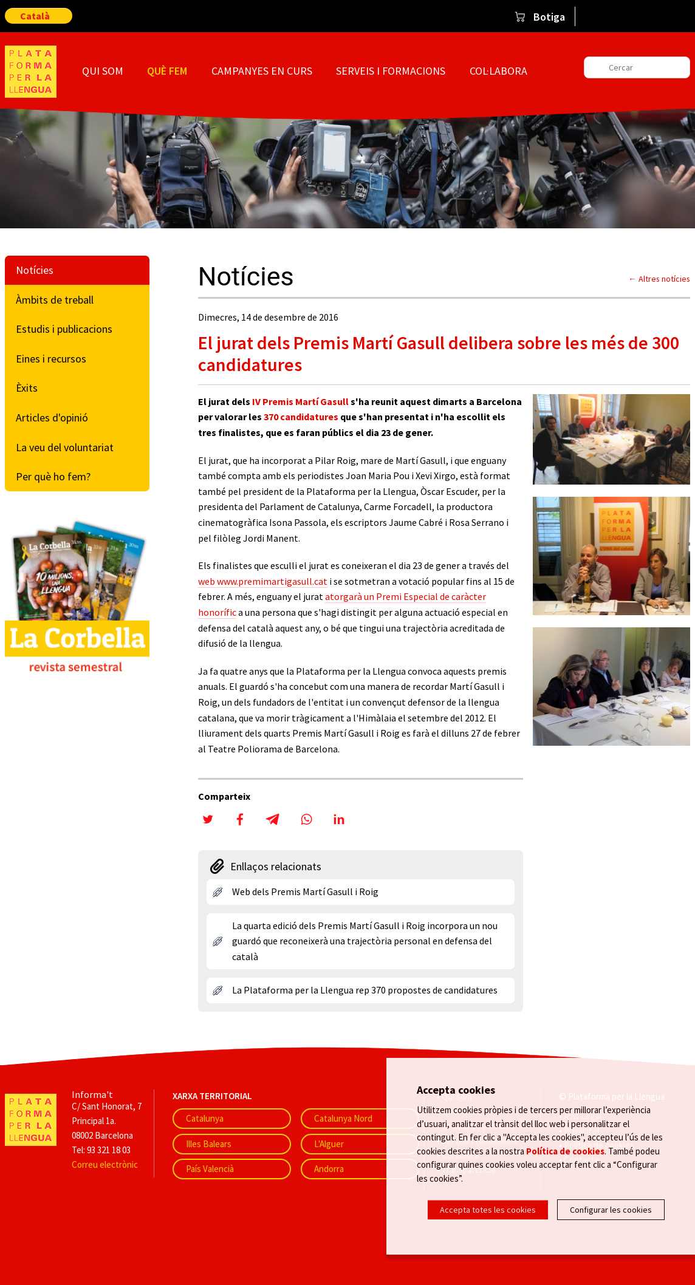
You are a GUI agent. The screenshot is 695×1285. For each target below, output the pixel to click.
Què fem (167, 71)
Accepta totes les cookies (488, 1209)
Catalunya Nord (343, 1118)
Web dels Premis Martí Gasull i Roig (305, 891)
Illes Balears (208, 1144)
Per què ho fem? (53, 476)
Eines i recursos (51, 359)
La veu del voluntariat (65, 447)
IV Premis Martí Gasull (300, 401)
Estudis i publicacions (64, 329)
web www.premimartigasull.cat (262, 581)
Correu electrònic (105, 1164)
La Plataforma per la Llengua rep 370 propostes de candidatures (365, 990)
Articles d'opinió (52, 417)
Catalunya (205, 1118)
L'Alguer (329, 1144)
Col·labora (498, 71)
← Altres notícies (659, 278)
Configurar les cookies (611, 1209)
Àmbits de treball (55, 300)
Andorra (329, 1168)
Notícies (34, 270)
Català (35, 16)
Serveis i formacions (390, 71)
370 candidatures (301, 417)
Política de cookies (565, 1153)
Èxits (27, 388)
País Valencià (210, 1168)
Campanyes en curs (261, 71)
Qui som (102, 71)
